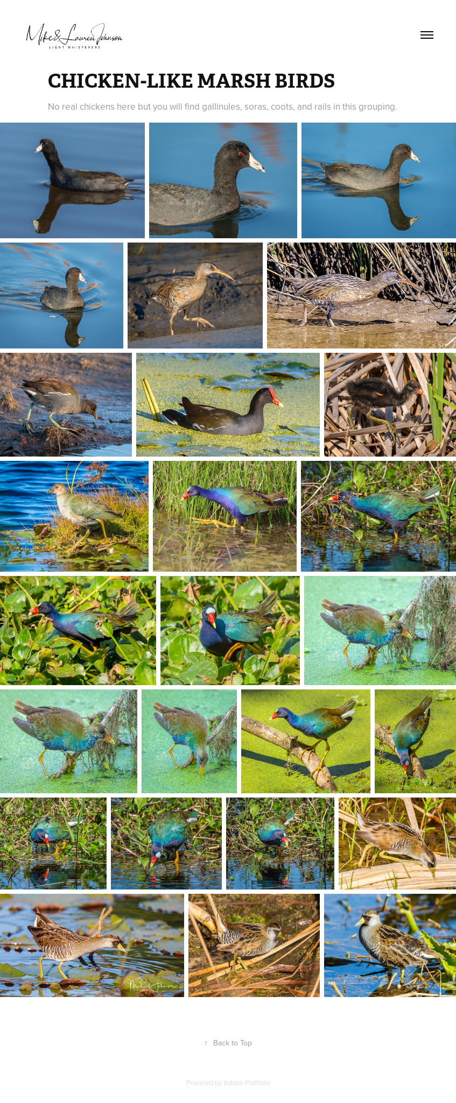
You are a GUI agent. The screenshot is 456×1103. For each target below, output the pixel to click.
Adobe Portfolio (246, 1082)
